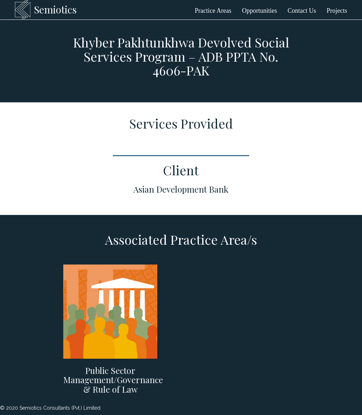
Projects (337, 10)
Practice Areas (213, 10)
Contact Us (302, 10)
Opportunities (259, 10)
